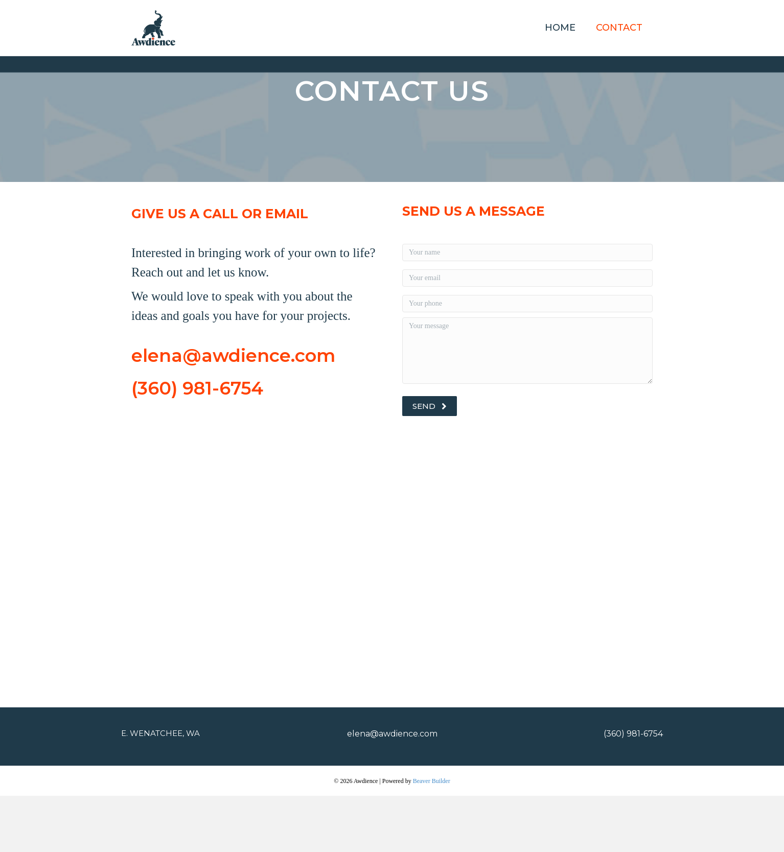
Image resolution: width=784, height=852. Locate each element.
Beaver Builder (431, 837)
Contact (619, 27)
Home (560, 27)
